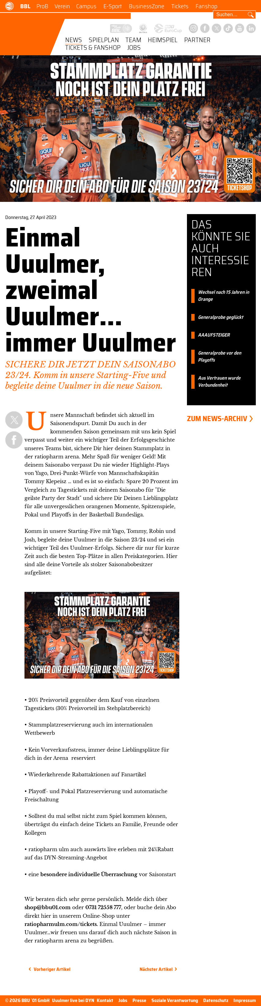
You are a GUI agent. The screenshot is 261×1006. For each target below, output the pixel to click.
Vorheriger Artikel (52, 969)
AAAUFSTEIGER (213, 335)
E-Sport (112, 6)
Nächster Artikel (156, 969)
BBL (25, 6)
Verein (62, 6)
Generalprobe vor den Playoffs (219, 357)
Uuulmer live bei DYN (73, 1000)
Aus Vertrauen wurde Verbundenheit (219, 382)
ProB (42, 6)
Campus (86, 6)
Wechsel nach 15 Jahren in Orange (223, 296)
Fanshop (206, 6)
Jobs (134, 48)
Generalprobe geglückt (220, 317)
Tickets (179, 6)
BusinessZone (146, 6)
